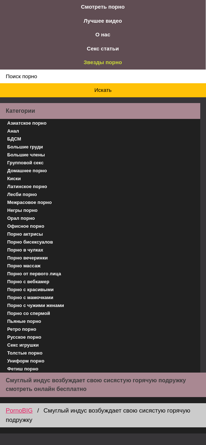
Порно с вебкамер (28, 281)
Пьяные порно (24, 321)
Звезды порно (103, 62)
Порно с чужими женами (35, 305)
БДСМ (14, 139)
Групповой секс (25, 162)
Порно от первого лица (34, 273)
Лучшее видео (103, 21)
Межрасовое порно (29, 202)
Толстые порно (24, 353)
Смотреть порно (103, 7)
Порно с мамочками (30, 297)
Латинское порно (27, 186)
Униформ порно (25, 361)
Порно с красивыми (30, 289)
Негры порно (22, 210)
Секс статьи (103, 48)
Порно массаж (23, 265)
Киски (14, 178)
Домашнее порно (27, 170)
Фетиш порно (23, 368)
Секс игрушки (23, 345)
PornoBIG (19, 410)
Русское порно (24, 337)
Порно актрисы (25, 234)
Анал (13, 131)
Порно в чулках (25, 250)
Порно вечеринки (27, 258)
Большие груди (25, 147)
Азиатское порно (26, 123)
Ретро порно (21, 329)
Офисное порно (25, 226)
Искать (103, 90)
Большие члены (26, 154)
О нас (103, 34)
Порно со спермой (28, 313)
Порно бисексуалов (30, 242)
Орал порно (21, 218)
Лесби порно (22, 194)
